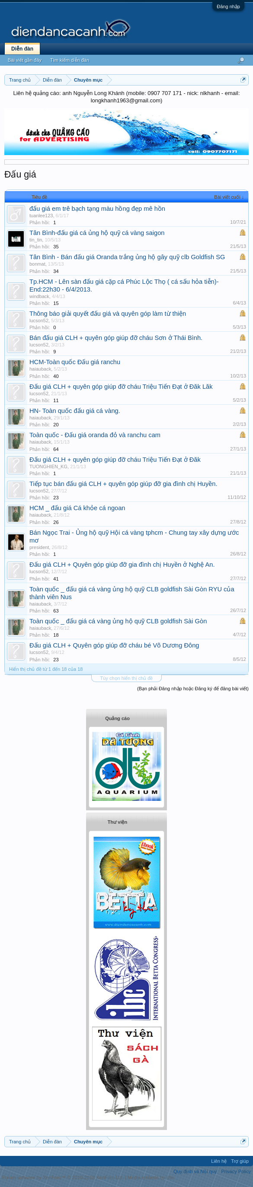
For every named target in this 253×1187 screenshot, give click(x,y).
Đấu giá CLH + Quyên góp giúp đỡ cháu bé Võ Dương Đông (114, 645)
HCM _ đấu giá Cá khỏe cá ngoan (77, 508)
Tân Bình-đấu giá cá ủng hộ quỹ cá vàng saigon (96, 232)
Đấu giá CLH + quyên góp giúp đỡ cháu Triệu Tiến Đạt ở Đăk (115, 459)
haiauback (40, 368)
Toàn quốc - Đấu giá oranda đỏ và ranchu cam (94, 435)
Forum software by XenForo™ (63, 1177)
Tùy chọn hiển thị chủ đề (126, 678)
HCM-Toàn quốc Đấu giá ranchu (74, 362)
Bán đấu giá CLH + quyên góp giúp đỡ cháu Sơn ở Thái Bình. (115, 337)
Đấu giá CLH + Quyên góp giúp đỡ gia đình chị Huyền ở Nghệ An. (122, 564)
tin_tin (35, 239)
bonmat (37, 264)
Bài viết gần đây (25, 60)
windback (39, 296)
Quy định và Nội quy (195, 1171)
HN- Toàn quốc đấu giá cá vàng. (74, 410)
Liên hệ (219, 1161)
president (39, 547)
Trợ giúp (240, 1161)
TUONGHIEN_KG (48, 466)
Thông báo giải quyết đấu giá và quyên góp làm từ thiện (107, 313)
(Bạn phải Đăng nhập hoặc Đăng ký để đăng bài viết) (193, 688)
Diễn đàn (22, 49)
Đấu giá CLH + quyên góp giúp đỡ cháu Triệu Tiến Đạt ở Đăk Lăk (121, 386)
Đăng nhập (228, 6)
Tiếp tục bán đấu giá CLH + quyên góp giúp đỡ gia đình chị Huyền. (123, 483)
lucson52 (38, 320)
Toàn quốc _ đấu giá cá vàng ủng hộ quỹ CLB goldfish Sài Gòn (118, 621)
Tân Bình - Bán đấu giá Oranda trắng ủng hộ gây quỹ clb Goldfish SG (127, 257)
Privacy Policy (236, 1171)
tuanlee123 (41, 215)
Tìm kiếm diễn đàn (69, 60)
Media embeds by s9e (151, 1177)
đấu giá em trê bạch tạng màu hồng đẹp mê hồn (97, 208)
